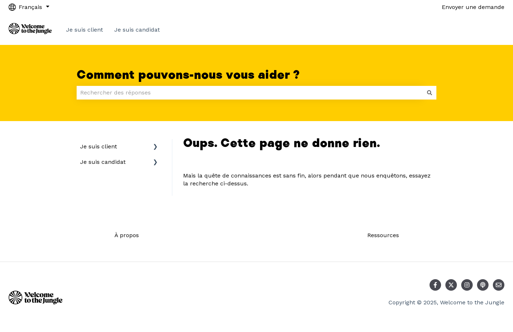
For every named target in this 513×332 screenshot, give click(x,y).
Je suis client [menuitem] (98, 146)
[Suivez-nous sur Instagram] (467, 285)
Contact (486, 29)
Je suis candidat (137, 29)
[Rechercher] (429, 93)
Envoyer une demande (473, 7)
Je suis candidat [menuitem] (103, 161)
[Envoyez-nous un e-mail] (498, 285)
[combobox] (250, 93)
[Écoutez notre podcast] (483, 285)
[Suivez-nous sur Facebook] (435, 285)
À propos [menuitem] (126, 235)
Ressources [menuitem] (383, 235)
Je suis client (84, 29)
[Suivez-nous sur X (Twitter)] (451, 285)
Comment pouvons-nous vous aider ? (188, 75)
